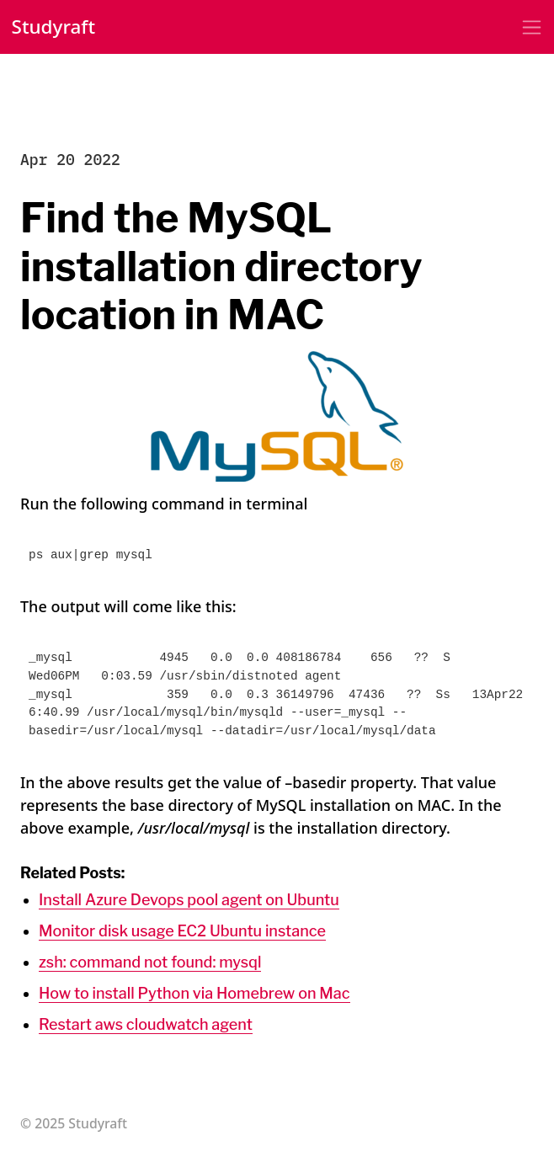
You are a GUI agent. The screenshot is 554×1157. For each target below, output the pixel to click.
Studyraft (54, 26)
